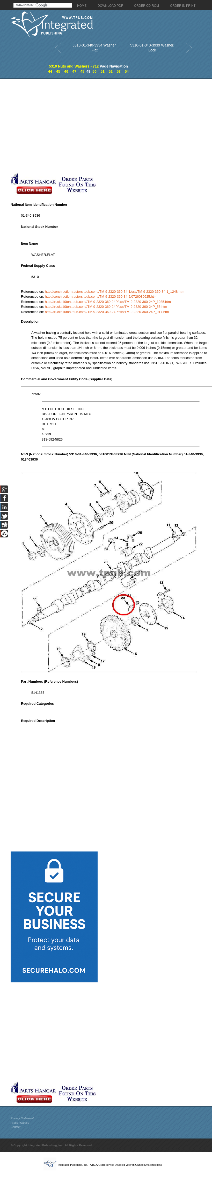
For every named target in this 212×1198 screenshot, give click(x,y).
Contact (15, 1126)
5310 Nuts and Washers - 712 (74, 66)
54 (127, 71)
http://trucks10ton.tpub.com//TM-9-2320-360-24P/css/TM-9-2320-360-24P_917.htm (107, 312)
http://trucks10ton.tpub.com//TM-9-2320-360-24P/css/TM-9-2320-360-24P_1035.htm (108, 302)
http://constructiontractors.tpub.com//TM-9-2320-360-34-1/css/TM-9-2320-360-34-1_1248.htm (114, 292)
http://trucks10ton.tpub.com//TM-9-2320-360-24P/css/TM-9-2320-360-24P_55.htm (106, 307)
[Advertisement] (54, 125)
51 (102, 71)
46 (66, 71)
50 (94, 71)
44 (50, 71)
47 (74, 71)
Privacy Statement (22, 1118)
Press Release (20, 1122)
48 (82, 71)
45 (58, 71)
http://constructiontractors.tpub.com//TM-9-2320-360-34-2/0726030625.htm (100, 296)
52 (110, 71)
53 (119, 71)
